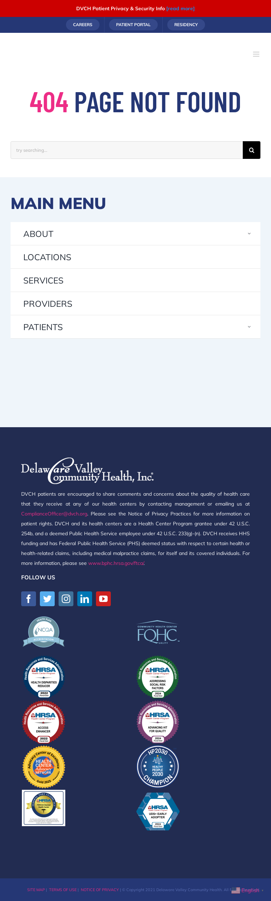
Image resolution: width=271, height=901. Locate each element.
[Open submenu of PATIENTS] (249, 326)
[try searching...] (127, 150)
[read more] (180, 8)
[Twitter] (47, 598)
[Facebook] (28, 598)
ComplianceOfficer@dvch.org (54, 514)
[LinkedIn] (84, 598)
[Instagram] (66, 598)
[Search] (251, 150)
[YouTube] (103, 598)
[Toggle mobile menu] (256, 54)
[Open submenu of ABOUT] (249, 233)
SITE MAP (36, 889)
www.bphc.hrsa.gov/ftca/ (116, 563)
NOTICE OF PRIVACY (100, 889)
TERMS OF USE (63, 889)
